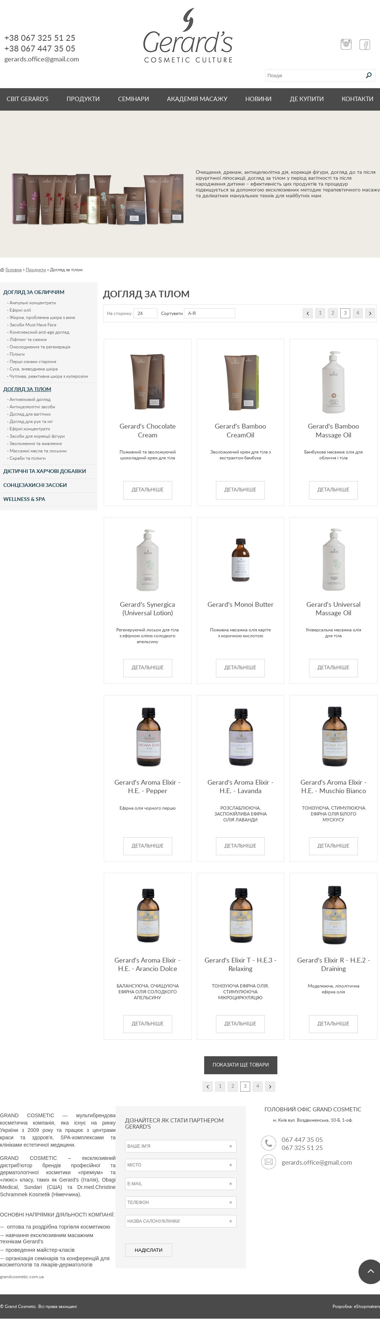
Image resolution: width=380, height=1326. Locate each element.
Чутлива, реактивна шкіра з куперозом (49, 376)
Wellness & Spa (24, 499)
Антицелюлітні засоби (32, 407)
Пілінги (17, 354)
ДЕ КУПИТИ (307, 99)
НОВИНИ (258, 99)
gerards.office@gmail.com (317, 1163)
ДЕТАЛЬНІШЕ (148, 490)
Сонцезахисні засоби (35, 485)
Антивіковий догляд (30, 399)
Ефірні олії (20, 310)
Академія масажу (197, 99)
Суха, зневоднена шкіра (34, 369)
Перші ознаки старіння (33, 361)
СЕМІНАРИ (133, 99)
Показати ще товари (241, 1065)
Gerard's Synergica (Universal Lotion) (147, 609)
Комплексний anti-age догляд (39, 332)
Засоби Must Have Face (33, 325)
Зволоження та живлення (36, 443)
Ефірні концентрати (30, 429)
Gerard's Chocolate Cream (148, 430)
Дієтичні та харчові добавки (44, 471)
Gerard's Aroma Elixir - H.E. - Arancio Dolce (147, 964)
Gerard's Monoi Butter (240, 605)
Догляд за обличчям (33, 292)
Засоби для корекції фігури (37, 436)
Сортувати (172, 313)
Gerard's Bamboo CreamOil (240, 430)
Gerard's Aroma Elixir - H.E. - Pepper (147, 787)
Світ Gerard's (28, 99)
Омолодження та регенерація (40, 347)
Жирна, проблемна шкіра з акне (42, 317)
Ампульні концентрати (33, 303)
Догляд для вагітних (30, 414)
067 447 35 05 (302, 1140)
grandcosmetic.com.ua (22, 1277)
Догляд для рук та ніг (31, 421)
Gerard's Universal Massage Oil (333, 609)
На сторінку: (119, 313)
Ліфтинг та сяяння (28, 339)
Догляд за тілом (27, 389)
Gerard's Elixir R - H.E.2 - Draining (333, 964)
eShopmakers (367, 1306)
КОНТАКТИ (357, 99)
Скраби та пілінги (28, 458)
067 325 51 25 (302, 1148)
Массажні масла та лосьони (38, 451)
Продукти (83, 99)
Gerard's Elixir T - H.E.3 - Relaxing (241, 964)
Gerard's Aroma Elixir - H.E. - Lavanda (240, 787)
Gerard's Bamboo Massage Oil (333, 430)
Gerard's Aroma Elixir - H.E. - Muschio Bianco (334, 787)
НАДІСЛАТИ (148, 1250)
